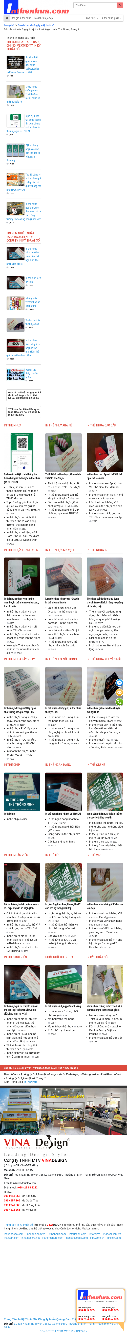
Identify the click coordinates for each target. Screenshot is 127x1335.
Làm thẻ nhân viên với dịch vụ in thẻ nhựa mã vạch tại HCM (64, 634)
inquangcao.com (13, 1234)
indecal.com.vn (112, 1234)
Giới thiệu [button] (92, 18)
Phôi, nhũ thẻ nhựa (59, 957)
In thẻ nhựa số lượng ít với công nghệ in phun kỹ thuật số (64, 732)
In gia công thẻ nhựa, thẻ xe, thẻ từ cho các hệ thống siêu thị (104, 815)
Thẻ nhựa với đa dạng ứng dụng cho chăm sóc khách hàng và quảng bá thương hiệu (105, 602)
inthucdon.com (77, 1234)
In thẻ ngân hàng (58, 764)
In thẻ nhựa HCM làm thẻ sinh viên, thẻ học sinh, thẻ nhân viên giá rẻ (22, 1038)
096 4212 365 (12, 1209)
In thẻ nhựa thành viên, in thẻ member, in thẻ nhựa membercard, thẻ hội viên (21, 602)
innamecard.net (30, 1237)
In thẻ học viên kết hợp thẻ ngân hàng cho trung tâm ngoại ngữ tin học (105, 630)
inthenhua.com (57, 1234)
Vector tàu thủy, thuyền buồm (31, 373)
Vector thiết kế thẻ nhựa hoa (32, 322)
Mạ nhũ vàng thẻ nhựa (61, 1019)
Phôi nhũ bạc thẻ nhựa (61, 1030)
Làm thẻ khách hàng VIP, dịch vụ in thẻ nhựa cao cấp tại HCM (105, 506)
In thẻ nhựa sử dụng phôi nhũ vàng (63, 1006)
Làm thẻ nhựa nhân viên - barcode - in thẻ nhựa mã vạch (63, 623)
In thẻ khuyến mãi (100, 739)
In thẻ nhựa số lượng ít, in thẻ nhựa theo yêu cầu (63, 710)
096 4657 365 (12, 1200)
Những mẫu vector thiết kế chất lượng (32, 301)
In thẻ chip (12, 764)
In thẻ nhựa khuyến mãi (104, 659)
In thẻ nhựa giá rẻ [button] (111, 18)
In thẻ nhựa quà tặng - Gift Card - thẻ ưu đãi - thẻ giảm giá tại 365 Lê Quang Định (22, 536)
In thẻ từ (51, 855)
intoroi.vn (94, 1234)
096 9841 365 (12, 1196)
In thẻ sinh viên (15, 957)
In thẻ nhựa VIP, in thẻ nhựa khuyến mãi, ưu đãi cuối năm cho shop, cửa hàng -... (105, 728)
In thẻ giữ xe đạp (99, 841)
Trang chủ (9, 25)
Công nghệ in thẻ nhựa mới (64, 834)
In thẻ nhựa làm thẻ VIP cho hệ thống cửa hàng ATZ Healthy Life (105, 943)
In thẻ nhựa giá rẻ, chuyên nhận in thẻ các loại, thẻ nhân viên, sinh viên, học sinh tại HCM (21, 1009)
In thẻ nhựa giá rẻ (58, 425)
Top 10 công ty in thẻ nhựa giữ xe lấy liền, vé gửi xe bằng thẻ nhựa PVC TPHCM (23, 506)
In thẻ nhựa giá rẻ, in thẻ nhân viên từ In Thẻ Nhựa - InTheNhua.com (22, 940)
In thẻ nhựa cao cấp (101, 425)
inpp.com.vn (97, 1237)
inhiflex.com (114, 1237)
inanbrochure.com (52, 1237)
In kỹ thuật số (97, 957)
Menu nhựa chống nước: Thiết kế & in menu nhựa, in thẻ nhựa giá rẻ (104, 1008)
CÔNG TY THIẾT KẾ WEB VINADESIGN (63, 1331)
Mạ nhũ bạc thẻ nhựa (61, 1026)
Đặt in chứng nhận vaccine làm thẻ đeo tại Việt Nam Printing (105, 1030)
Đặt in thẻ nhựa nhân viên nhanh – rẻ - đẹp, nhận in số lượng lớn (21, 906)
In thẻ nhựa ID (97, 549)
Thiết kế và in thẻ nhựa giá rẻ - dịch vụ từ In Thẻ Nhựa (63, 476)
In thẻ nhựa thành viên (21, 549)
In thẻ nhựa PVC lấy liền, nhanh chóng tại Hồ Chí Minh (21, 743)
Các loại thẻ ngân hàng (61, 841)
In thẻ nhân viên (16, 855)
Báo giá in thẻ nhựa (21, 18)
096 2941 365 (12, 1205)
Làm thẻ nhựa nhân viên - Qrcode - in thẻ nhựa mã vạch (62, 600)
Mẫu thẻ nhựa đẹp (43, 18)
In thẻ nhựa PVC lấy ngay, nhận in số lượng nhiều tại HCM (21, 732)
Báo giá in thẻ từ (58, 936)
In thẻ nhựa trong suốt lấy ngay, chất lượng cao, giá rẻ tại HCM (20, 710)
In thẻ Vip (94, 855)
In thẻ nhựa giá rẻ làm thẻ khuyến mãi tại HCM (103, 710)
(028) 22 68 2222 (27, 1187)
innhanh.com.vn (36, 1234)
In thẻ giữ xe (96, 764)
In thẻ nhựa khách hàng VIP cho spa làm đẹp (105, 906)
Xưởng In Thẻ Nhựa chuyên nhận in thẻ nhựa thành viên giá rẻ (23, 649)
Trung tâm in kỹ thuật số (18, 1224)
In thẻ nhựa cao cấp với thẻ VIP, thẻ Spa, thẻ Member (104, 476)
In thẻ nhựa (12, 425)
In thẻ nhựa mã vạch (60, 549)
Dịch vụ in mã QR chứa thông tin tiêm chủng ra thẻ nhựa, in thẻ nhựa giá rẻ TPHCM (22, 478)
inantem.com (11, 1237)
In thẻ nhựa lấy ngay (19, 659)
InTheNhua (30, 1081)
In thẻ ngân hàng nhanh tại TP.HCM (63, 813)
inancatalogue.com (77, 1237)
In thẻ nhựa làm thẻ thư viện (106, 1037)
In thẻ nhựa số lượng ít (62, 659)
